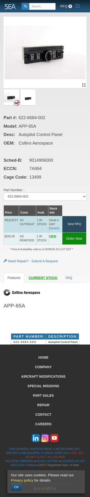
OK (16, 487)
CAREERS (43, 424)
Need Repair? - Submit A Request (31, 261)
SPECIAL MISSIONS (43, 386)
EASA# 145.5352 (47, 461)
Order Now (74, 238)
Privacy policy (22, 480)
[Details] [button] (54, 228)
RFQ (66, 6)
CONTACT (43, 414)
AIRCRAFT (43, 376)
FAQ (68, 278)
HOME (43, 357)
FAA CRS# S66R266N (19, 461)
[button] (55, 238)
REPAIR (43, 405)
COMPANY (43, 367)
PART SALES (43, 395)
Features (13, 278)
